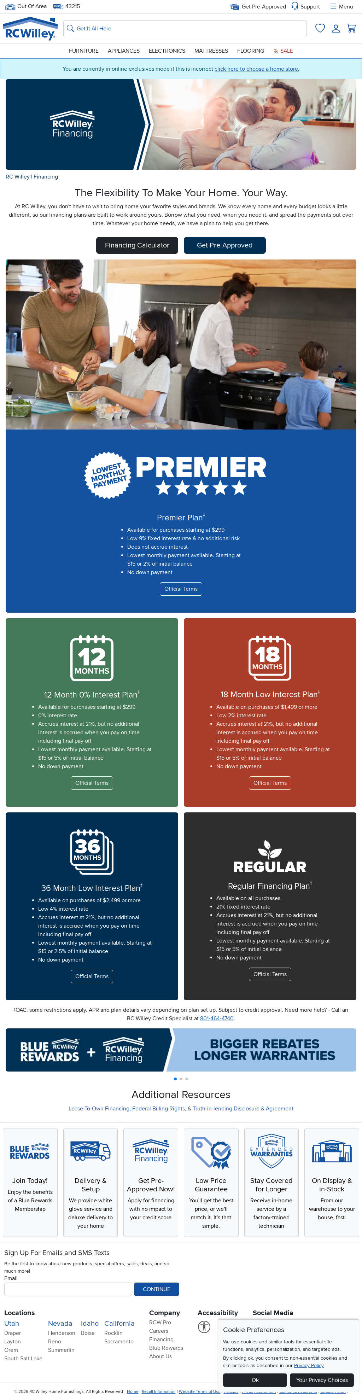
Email (11, 1278)
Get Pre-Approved (258, 6)
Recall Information (159, 1391)
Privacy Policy (309, 1365)
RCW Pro (160, 1322)
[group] (181, 1050)
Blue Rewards (166, 1348)
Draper (12, 1333)
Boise (88, 1333)
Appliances (124, 50)
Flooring (250, 50)
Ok (255, 1380)
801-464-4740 (217, 1018)
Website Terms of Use (200, 1391)
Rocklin (113, 1333)
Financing (46, 176)
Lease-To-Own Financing (99, 1108)
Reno (54, 1341)
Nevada (60, 1323)
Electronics (167, 50)
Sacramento (119, 1341)
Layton (12, 1341)
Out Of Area (26, 6)
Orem (11, 1350)
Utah (11, 1323)
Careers (158, 1331)
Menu (341, 6)
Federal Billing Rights (158, 1108)
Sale (283, 50)
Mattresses (211, 50)
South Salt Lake (23, 1358)
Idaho (90, 1323)
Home (133, 1391)
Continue (156, 1289)
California (119, 1323)
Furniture (84, 50)
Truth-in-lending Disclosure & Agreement (243, 1108)
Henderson (61, 1333)
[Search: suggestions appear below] (185, 29)
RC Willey (18, 176)
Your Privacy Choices (322, 1380)
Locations (19, 1313)
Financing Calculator (137, 245)
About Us (160, 1356)
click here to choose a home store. (257, 68)
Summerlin (61, 1350)
